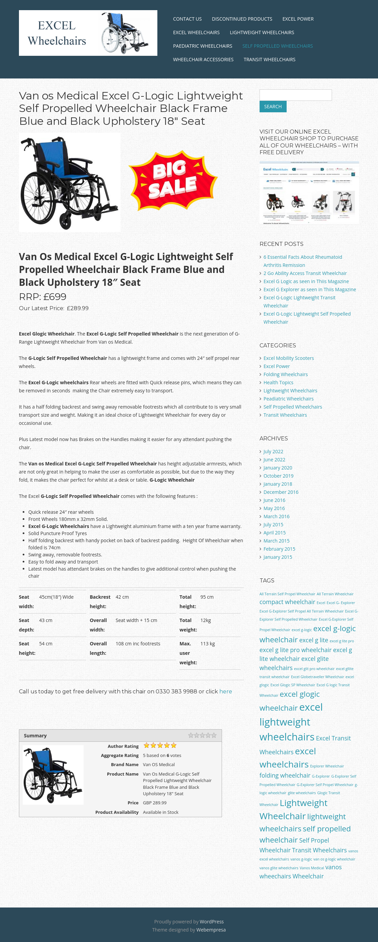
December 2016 (281, 492)
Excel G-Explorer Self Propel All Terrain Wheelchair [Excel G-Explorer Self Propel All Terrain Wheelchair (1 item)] (302, 611)
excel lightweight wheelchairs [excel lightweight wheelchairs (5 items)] (291, 721)
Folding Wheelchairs (286, 374)
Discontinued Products (242, 19)
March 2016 (277, 516)
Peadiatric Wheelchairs (289, 398)
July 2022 (274, 451)
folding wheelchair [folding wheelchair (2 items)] (285, 775)
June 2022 (274, 459)
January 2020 (278, 467)
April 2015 (275, 532)
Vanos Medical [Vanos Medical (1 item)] (312, 868)
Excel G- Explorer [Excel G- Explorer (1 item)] (341, 602)
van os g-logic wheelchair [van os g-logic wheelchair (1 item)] (334, 859)
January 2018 (278, 484)
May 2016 (274, 508)
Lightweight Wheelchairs (262, 32)
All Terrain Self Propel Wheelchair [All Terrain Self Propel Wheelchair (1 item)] (287, 594)
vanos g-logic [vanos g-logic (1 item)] (301, 859)
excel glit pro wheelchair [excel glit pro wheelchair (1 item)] (314, 668)
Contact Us (187, 19)
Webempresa (211, 929)
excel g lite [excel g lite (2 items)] (313, 640)
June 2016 (274, 500)
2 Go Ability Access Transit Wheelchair (305, 273)
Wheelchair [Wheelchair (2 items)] (308, 876)
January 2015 (278, 557)
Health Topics (278, 382)
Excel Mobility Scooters (289, 358)
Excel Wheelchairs (196, 32)
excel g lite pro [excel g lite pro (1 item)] (342, 641)
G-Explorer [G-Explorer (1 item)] (321, 776)
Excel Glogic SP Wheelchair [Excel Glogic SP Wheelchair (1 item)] (292, 685)
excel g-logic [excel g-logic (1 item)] (302, 629)
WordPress (212, 921)
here (225, 691)
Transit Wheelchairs (269, 59)
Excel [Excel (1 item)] (321, 602)
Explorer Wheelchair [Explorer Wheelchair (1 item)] (327, 766)
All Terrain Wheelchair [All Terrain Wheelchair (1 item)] (335, 594)
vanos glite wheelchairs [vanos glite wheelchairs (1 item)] (279, 868)
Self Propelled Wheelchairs (277, 46)
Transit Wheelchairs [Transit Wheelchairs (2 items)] (319, 850)
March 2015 (277, 540)
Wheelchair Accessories (203, 59)
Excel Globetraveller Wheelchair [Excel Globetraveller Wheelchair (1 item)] (317, 676)
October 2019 (279, 476)
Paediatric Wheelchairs (202, 46)
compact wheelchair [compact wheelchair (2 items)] (287, 602)
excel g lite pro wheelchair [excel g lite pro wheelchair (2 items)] (296, 650)
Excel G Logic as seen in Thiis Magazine (306, 281)
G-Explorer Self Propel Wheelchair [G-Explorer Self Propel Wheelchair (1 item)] (325, 784)
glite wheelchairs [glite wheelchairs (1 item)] (302, 792)
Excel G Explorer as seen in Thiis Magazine (310, 289)
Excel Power (298, 19)
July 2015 (274, 524)
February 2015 (279, 549)
